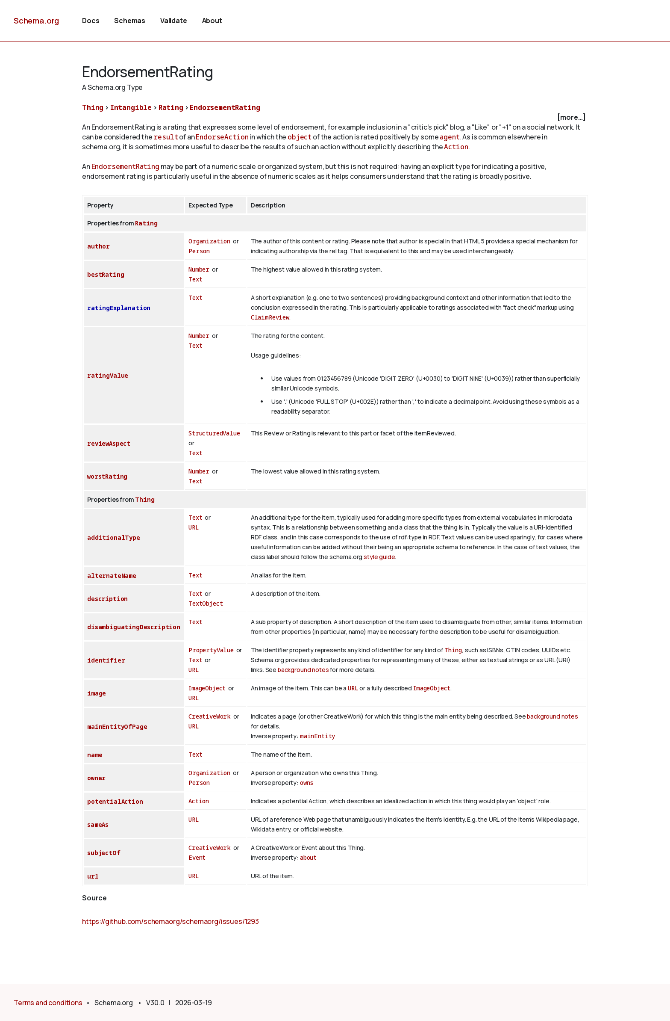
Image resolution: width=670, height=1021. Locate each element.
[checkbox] (335, 117)
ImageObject (207, 688)
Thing (92, 107)
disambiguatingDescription (133, 627)
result (165, 137)
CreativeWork (209, 716)
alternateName (111, 575)
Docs (90, 20)
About (212, 20)
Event (197, 857)
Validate (173, 20)
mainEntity (317, 736)
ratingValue (107, 375)
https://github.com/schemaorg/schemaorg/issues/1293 (170, 921)
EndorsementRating (225, 107)
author (98, 246)
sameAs (98, 824)
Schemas (129, 20)
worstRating (107, 476)
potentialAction (115, 801)
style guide (379, 557)
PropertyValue (211, 650)
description (107, 599)
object (299, 137)
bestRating (105, 274)
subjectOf (103, 853)
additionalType (113, 537)
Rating (171, 107)
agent (449, 137)
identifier (106, 660)
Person (199, 251)
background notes (303, 670)
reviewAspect (108, 443)
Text (195, 279)
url (93, 876)
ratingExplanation (118, 308)
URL (193, 527)
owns (307, 782)
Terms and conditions (48, 1002)
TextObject (205, 603)
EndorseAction (222, 137)
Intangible (131, 107)
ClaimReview (270, 317)
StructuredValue (214, 433)
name (94, 755)
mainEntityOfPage (117, 726)
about (308, 857)
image (96, 693)
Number (198, 269)
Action (456, 146)
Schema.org (36, 20)
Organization (209, 241)
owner (96, 778)
